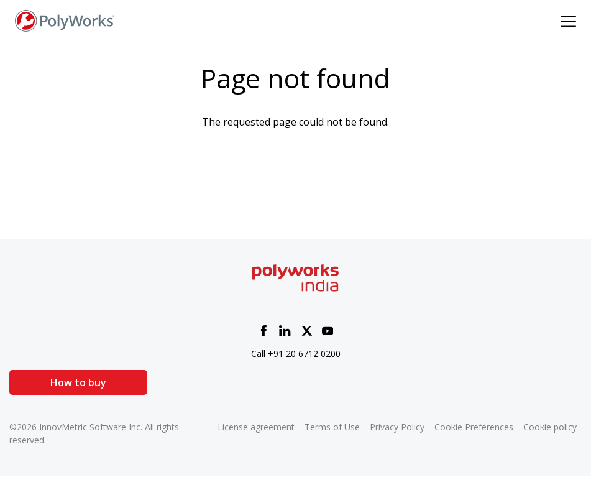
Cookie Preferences (473, 427)
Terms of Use (332, 427)
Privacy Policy (397, 427)
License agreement (256, 427)
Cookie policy (550, 427)
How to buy (71, 382)
